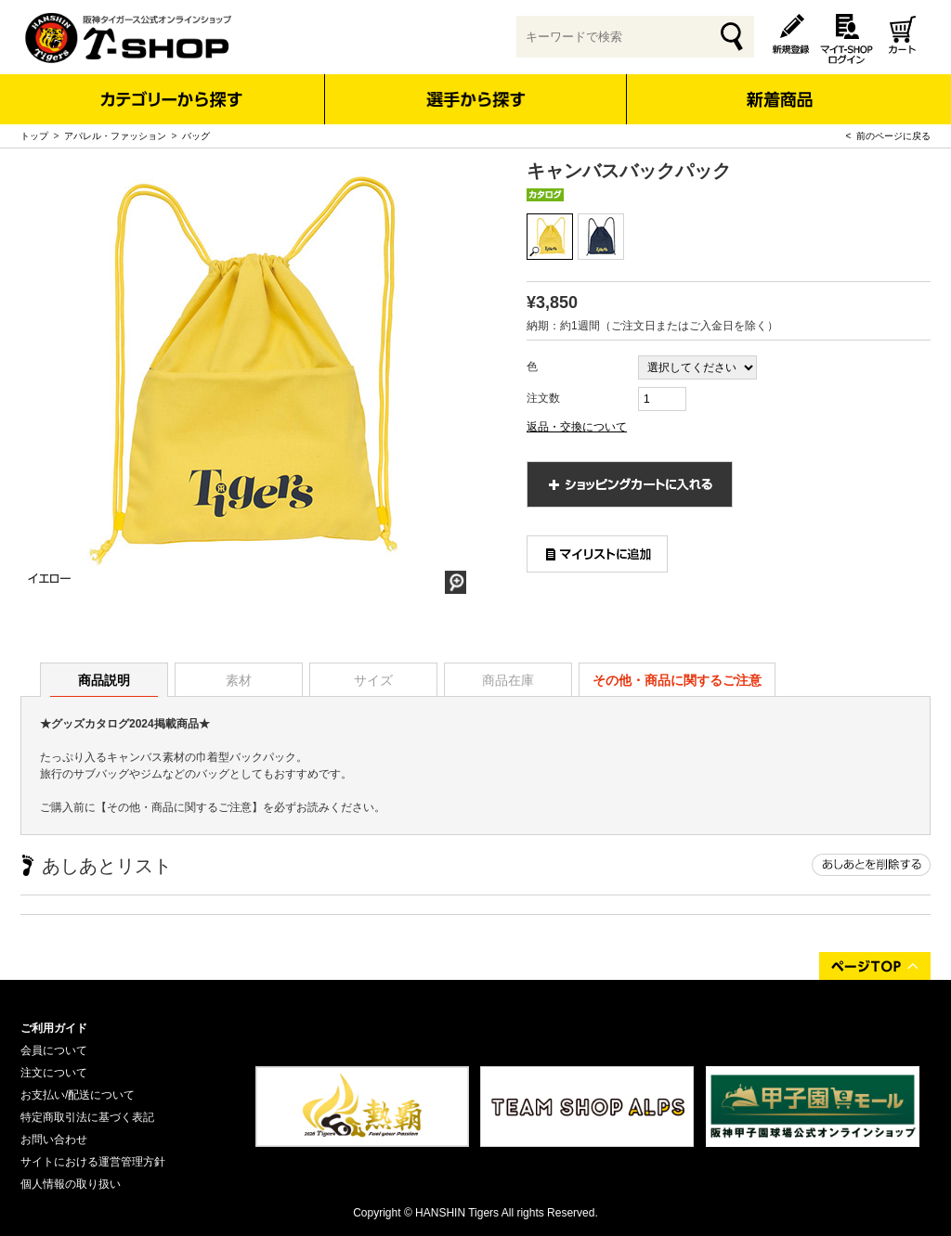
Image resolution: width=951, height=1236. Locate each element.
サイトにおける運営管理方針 (92, 1161)
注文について (53, 1072)
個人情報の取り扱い (70, 1184)
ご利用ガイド (53, 1028)
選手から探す (476, 99)
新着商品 (779, 86)
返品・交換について (577, 426)
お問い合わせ (53, 1139)
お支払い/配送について (77, 1094)
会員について (53, 1050)
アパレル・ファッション (115, 136)
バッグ (196, 136)
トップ (34, 136)
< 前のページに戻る (888, 136)
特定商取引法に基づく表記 (87, 1117)
